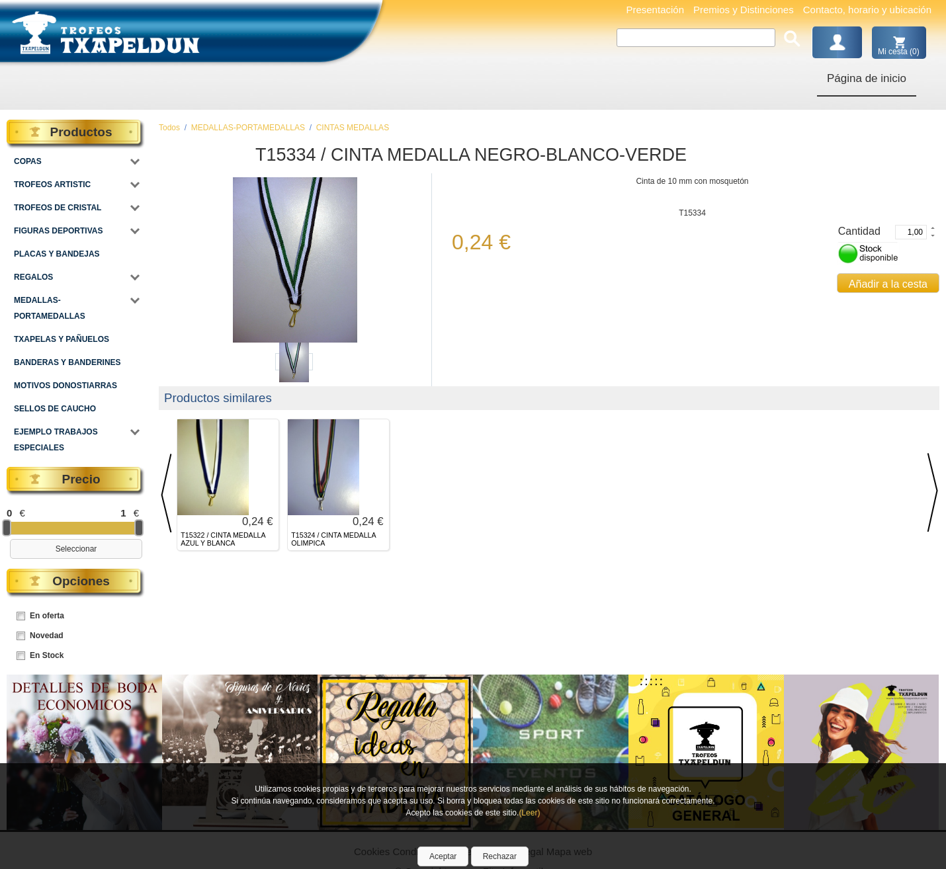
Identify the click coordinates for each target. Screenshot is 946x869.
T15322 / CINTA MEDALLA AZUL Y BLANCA (223, 539)
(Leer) (529, 812)
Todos (169, 127)
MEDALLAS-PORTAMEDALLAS (248, 127)
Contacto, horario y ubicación (867, 9)
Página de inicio (866, 78)
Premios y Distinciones (743, 9)
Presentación (655, 9)
